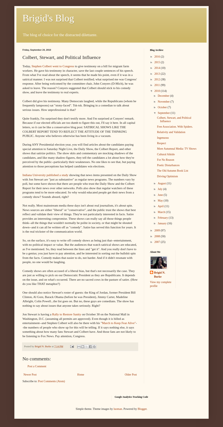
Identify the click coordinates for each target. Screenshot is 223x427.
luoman (118, 408)
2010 (157, 90)
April (161, 206)
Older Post (131, 374)
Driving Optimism (167, 176)
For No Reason (165, 159)
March (162, 212)
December (164, 95)
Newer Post (30, 374)
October (163, 107)
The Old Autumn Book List (172, 170)
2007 (157, 241)
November (164, 101)
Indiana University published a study (45, 175)
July (160, 189)
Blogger (142, 408)
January (162, 223)
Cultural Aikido (166, 154)
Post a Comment (37, 366)
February (163, 217)
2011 (157, 85)
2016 (157, 56)
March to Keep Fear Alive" (119, 323)
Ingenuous (163, 137)
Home (80, 374)
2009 (157, 230)
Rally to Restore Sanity (66, 314)
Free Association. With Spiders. (175, 126)
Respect (161, 143)
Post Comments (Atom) (51, 381)
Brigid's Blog (48, 18)
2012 (157, 79)
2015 (157, 62)
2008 (157, 236)
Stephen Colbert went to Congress (53, 66)
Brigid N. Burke (159, 274)
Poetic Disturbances (168, 165)
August (162, 183)
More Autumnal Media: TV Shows (176, 148)
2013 (157, 73)
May (161, 200)
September (164, 112)
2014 (157, 67)
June (161, 194)
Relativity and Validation (171, 132)
